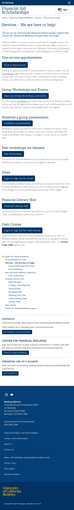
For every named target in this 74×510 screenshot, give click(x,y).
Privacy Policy (10, 463)
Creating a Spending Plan (19, 285)
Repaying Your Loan (17, 295)
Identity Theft (14, 301)
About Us (8, 444)
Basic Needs (10, 305)
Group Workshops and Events (21, 266)
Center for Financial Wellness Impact (21, 308)
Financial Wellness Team (15, 259)
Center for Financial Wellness (16, 256)
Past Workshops (15, 269)
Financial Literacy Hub (14, 279)
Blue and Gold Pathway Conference (20, 272)
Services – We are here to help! (19, 263)
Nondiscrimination (12, 474)
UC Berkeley (8, 3)
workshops (22, 101)
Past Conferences (16, 275)
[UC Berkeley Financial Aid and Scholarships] (17, 6)
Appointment (8, 73)
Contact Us (9, 449)
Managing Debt (15, 292)
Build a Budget (14, 282)
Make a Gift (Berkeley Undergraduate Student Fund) (26, 457)
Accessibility (9, 468)
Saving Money (14, 288)
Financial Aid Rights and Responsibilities (21, 432)
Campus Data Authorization (16, 438)
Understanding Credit (17, 298)
